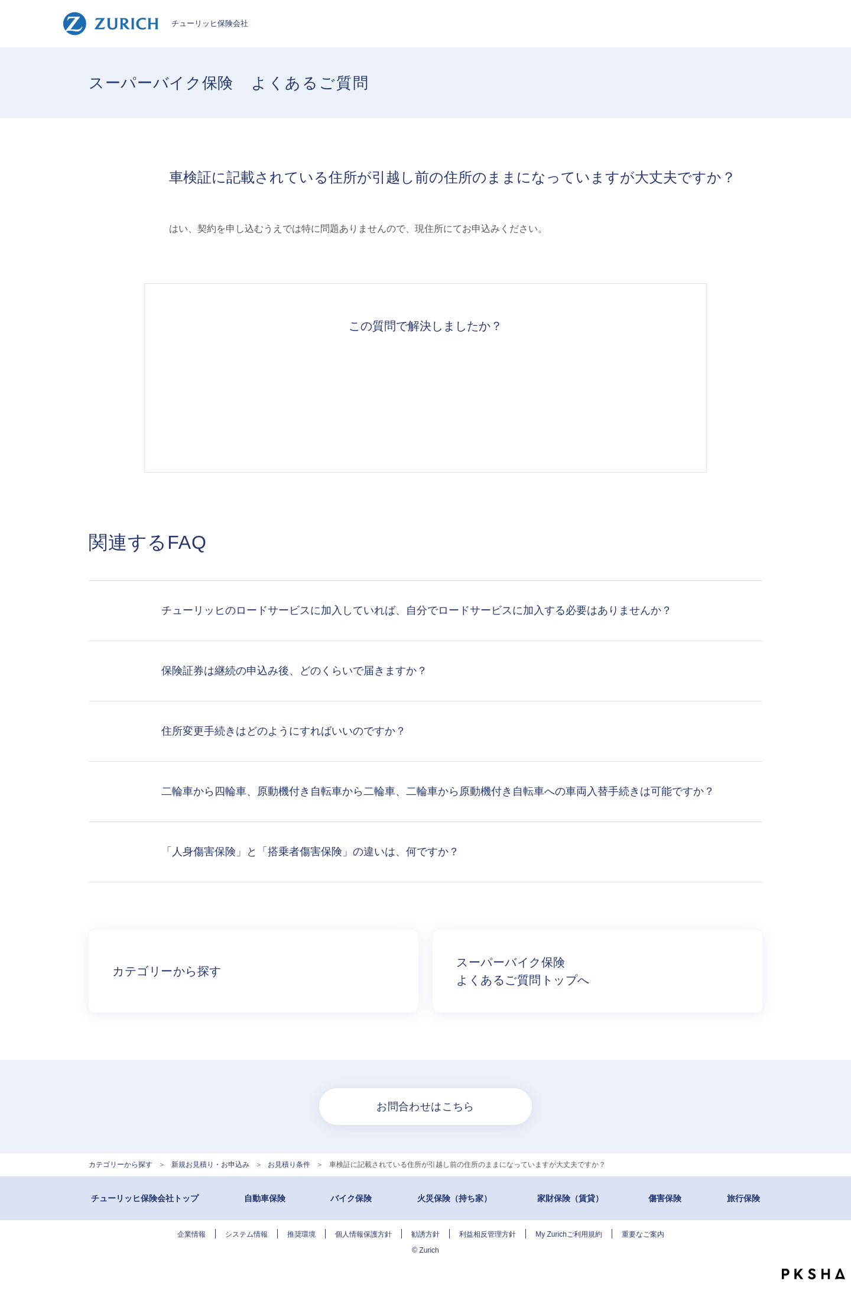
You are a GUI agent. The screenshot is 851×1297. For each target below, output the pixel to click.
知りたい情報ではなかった (588, 396)
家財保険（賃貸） (570, 1198)
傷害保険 (664, 1198)
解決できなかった (480, 396)
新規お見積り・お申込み (210, 1164)
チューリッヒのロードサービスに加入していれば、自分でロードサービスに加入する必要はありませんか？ (416, 610)
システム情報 (246, 1234)
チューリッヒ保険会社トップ (145, 1198)
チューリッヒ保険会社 (155, 23)
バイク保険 (351, 1198)
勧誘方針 (425, 1234)
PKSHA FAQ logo (813, 1274)
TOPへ (833, 1249)
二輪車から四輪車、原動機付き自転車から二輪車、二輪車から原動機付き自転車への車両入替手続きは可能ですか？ (437, 791)
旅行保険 (743, 1198)
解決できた (262, 396)
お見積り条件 (289, 1164)
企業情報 (191, 1234)
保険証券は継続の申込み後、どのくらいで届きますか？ (294, 671)
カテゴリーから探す (120, 1164)
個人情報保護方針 (363, 1234)
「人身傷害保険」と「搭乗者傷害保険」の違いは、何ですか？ (310, 852)
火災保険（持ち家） (454, 1198)
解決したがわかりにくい (371, 396)
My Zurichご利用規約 (568, 1234)
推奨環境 (301, 1234)
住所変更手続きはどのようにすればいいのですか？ (283, 731)
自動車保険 (264, 1198)
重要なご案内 (643, 1234)
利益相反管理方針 (487, 1234)
